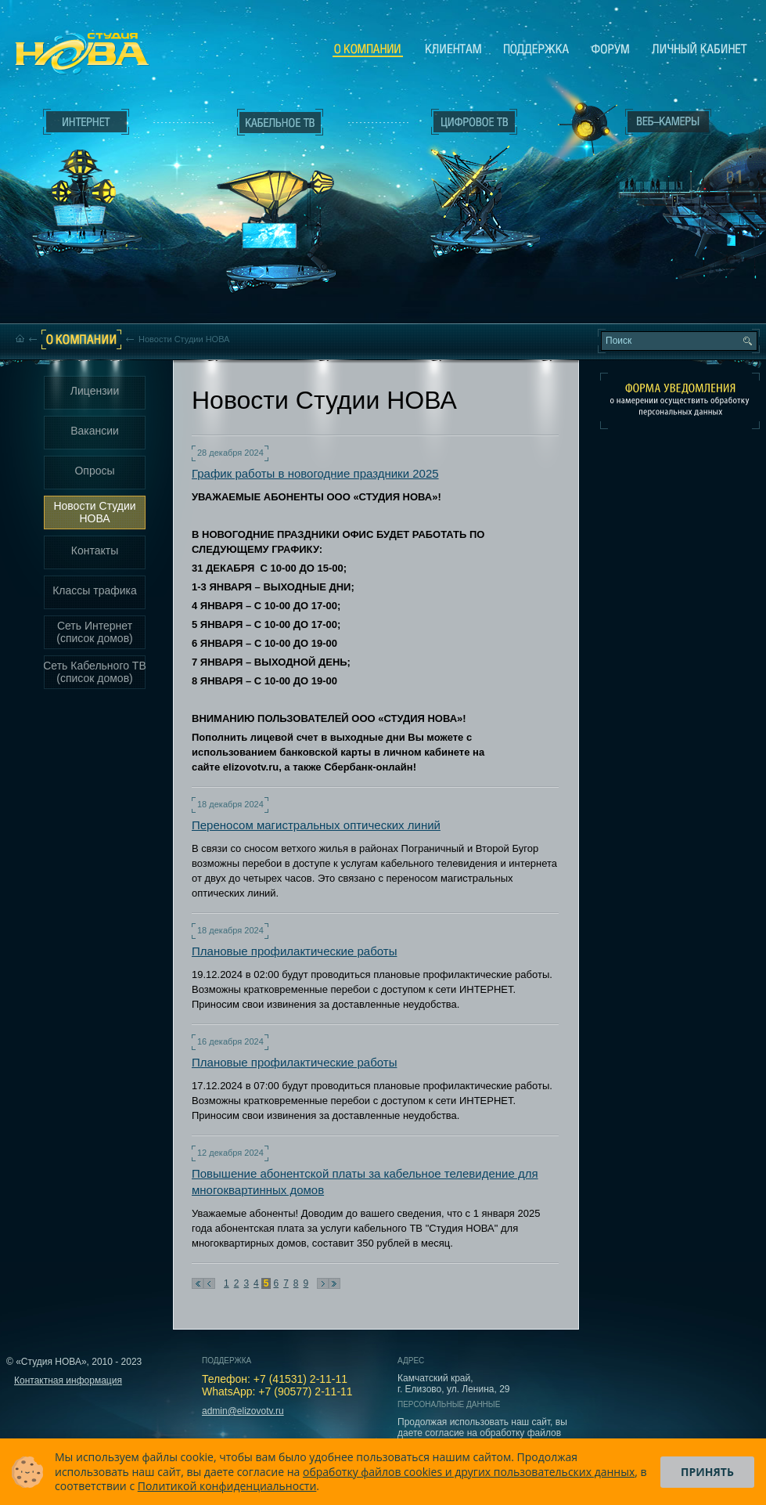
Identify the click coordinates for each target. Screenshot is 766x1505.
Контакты (94, 550)
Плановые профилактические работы (294, 951)
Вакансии (94, 430)
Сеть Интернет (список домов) (94, 631)
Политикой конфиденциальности (227, 1485)
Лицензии (94, 390)
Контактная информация (68, 1380)
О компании (368, 49)
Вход (671, 261)
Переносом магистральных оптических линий (316, 825)
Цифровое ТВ (466, 178)
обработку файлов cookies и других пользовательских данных (469, 1471)
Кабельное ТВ (280, 208)
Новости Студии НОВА (94, 512)
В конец (334, 1283)
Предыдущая (209, 1283)
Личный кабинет (699, 49)
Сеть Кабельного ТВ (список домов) (94, 671)
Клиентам (453, 49)
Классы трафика (94, 590)
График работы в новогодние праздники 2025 (315, 473)
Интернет (86, 122)
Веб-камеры (582, 126)
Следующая (323, 1283)
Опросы (94, 470)
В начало (197, 1283)
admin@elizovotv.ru (243, 1411)
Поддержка (536, 49)
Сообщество (610, 49)
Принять (707, 1471)
